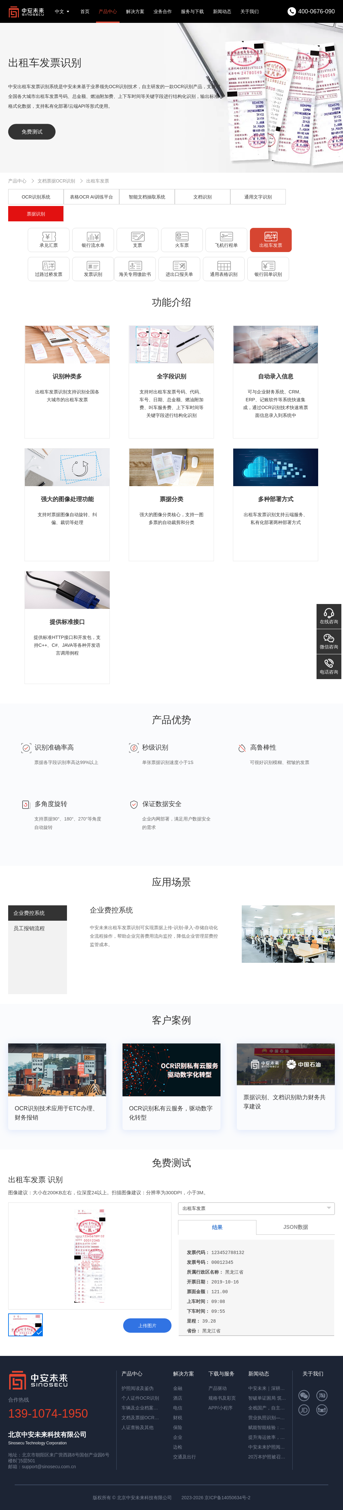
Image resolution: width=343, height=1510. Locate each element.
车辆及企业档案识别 (141, 1407)
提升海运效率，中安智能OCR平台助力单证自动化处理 (267, 1437)
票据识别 (36, 213)
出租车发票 (97, 180)
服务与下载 (192, 11)
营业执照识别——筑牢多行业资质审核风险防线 (267, 1417)
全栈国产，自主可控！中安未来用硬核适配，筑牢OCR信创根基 (267, 1407)
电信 (177, 1407)
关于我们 (249, 11)
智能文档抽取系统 (147, 196)
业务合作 (163, 11)
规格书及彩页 (222, 1398)
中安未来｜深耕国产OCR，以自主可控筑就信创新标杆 (267, 1388)
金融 (177, 1388)
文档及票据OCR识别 (141, 1417)
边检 (177, 1447)
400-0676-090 (316, 11)
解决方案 (135, 11)
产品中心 (108, 11)
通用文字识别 (258, 196)
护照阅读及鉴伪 (138, 1388)
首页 (85, 11)
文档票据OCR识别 (56, 180)
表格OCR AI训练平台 (91, 196)
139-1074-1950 (48, 1413)
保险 (177, 1427)
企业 (177, 1437)
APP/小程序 (220, 1407)
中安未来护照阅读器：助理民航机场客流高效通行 (267, 1447)
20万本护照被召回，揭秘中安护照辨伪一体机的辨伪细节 (267, 1456)
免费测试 (32, 132)
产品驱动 (217, 1388)
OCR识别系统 (36, 196)
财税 (177, 1417)
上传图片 (147, 1325)
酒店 (177, 1398)
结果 (217, 1227)
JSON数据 (295, 1227)
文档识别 (202, 196)
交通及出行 (184, 1456)
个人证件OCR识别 (140, 1398)
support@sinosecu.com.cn (49, 1466)
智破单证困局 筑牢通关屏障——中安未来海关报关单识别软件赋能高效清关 (267, 1398)
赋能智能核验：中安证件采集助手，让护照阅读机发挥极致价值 (267, 1427)
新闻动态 (222, 11)
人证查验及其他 (138, 1427)
